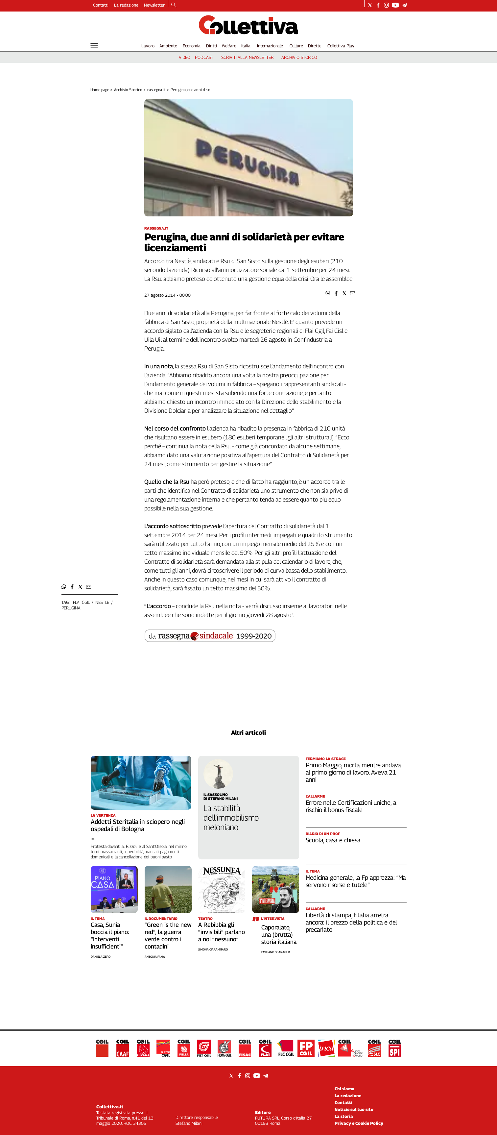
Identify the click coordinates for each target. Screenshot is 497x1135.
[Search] (173, 6)
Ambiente (168, 45)
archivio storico (299, 57)
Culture (296, 45)
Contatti (100, 5)
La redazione (126, 5)
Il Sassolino (215, 794)
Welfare (229, 45)
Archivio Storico (128, 89)
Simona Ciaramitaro (213, 949)
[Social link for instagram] (386, 5)
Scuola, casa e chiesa (333, 840)
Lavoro (147, 45)
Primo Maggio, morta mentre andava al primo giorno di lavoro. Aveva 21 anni (353, 772)
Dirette (314, 45)
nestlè (102, 602)
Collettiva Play (340, 45)
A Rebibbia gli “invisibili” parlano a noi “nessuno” (221, 932)
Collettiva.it (109, 1106)
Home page (99, 89)
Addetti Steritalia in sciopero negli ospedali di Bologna (138, 825)
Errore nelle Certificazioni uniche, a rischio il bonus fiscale (351, 806)
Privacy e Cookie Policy (359, 1123)
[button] (327, 293)
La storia (344, 1116)
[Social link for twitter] (369, 5)
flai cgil (81, 602)
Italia (245, 45)
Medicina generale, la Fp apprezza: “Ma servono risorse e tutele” (356, 881)
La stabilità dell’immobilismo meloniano (231, 817)
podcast (204, 57)
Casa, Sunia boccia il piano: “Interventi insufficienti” (110, 935)
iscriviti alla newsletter (247, 57)
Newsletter (154, 5)
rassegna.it (156, 89)
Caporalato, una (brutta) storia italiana (278, 934)
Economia (192, 45)
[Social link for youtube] (395, 5)
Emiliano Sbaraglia (276, 952)
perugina (71, 607)
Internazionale (270, 45)
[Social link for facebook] (378, 5)
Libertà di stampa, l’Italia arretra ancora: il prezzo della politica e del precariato (351, 922)
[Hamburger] (94, 45)
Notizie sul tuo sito (354, 1109)
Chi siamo (344, 1088)
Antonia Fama (155, 956)
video (184, 57)
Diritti (211, 45)
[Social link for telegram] (404, 5)
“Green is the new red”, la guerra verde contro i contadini (168, 935)
